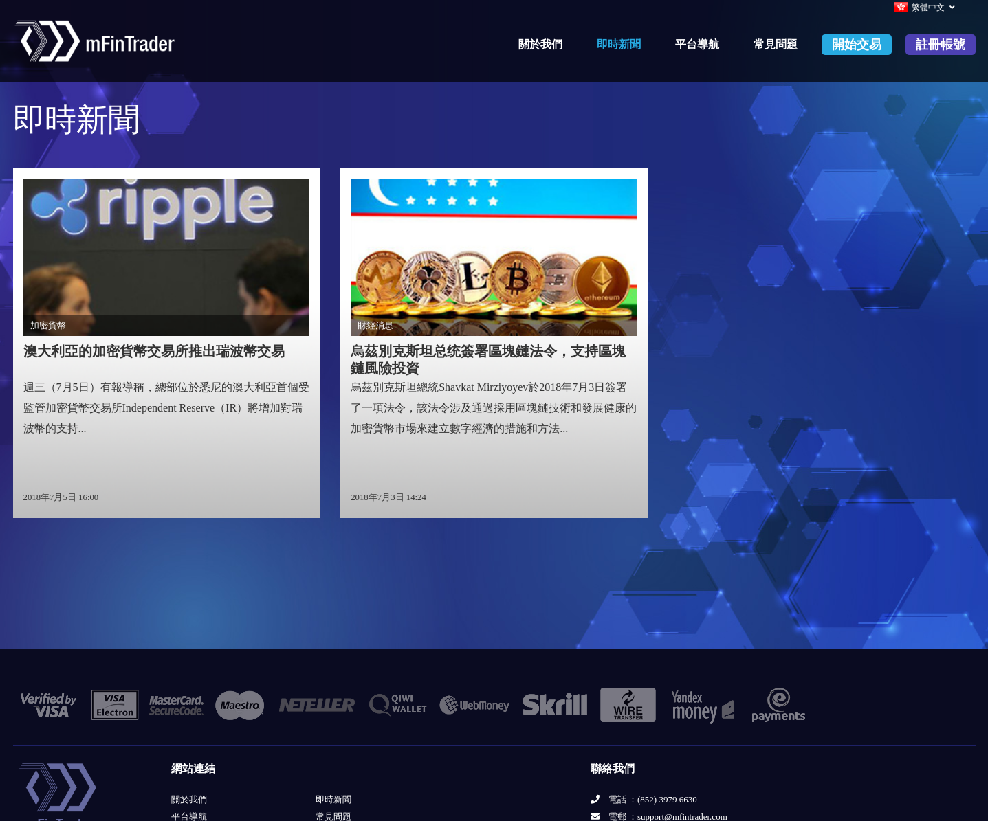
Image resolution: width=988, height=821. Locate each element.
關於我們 (540, 44)
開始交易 (856, 45)
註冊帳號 (940, 45)
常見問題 (776, 44)
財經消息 (375, 325)
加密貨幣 (48, 325)
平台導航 (697, 44)
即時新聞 (619, 44)
